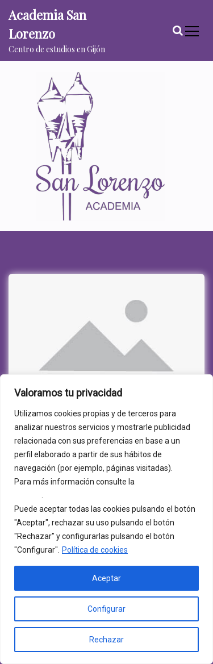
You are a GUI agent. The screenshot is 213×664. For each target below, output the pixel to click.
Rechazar (106, 639)
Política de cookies (95, 549)
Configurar (106, 608)
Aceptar (106, 578)
